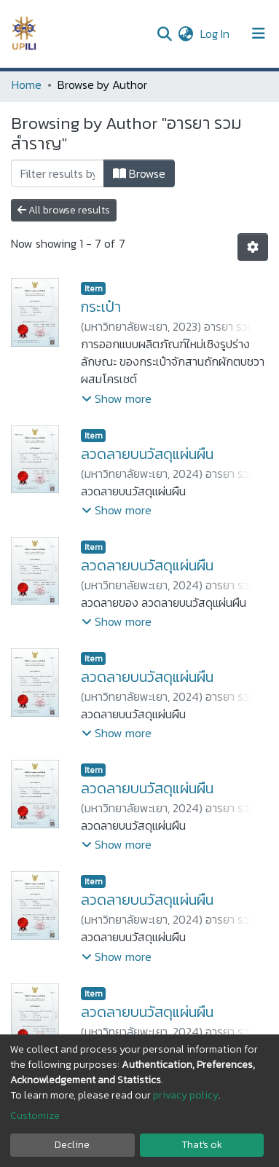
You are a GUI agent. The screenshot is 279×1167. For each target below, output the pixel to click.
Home (27, 84)
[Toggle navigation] (258, 33)
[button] (185, 33)
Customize (35, 1115)
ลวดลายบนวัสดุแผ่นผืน (147, 454)
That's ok (201, 1144)
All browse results (63, 210)
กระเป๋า (101, 307)
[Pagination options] (252, 247)
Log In (216, 33)
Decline (72, 1144)
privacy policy (186, 1095)
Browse (139, 173)
